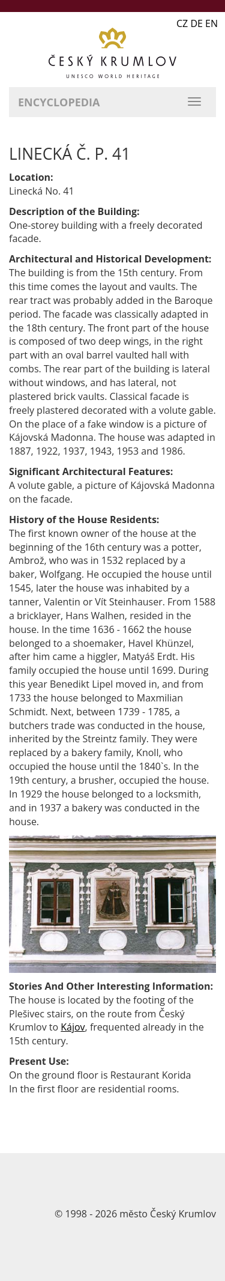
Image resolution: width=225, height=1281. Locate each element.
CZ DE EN (197, 23)
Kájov (73, 1027)
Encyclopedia (59, 102)
